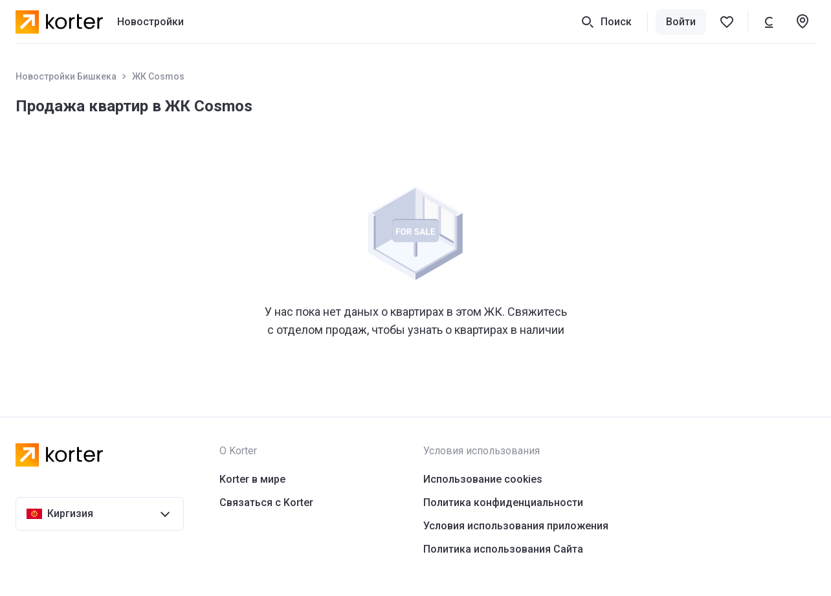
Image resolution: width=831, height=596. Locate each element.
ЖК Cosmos (158, 76)
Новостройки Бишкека (66, 76)
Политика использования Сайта (503, 549)
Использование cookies (482, 479)
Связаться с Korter (266, 502)
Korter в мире (252, 479)
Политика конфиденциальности (503, 502)
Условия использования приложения (515, 526)
